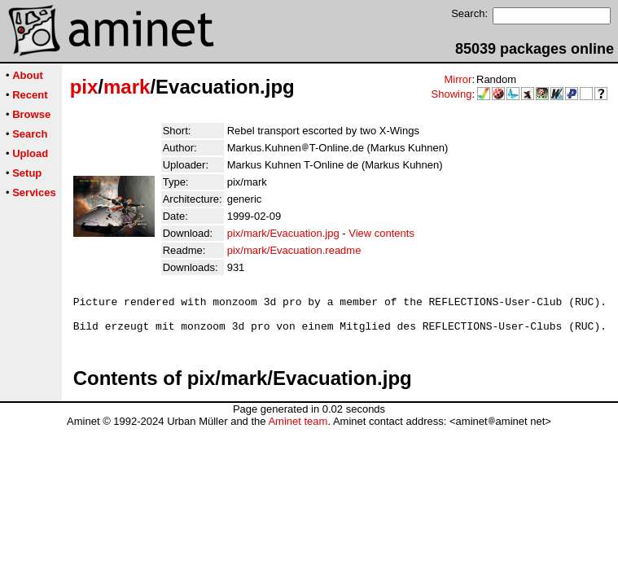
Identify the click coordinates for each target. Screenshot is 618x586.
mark (126, 87)
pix (84, 87)
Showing (452, 94)
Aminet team (297, 428)
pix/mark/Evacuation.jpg (283, 233)
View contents (381, 233)
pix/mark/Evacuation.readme (294, 250)
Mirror (457, 79)
